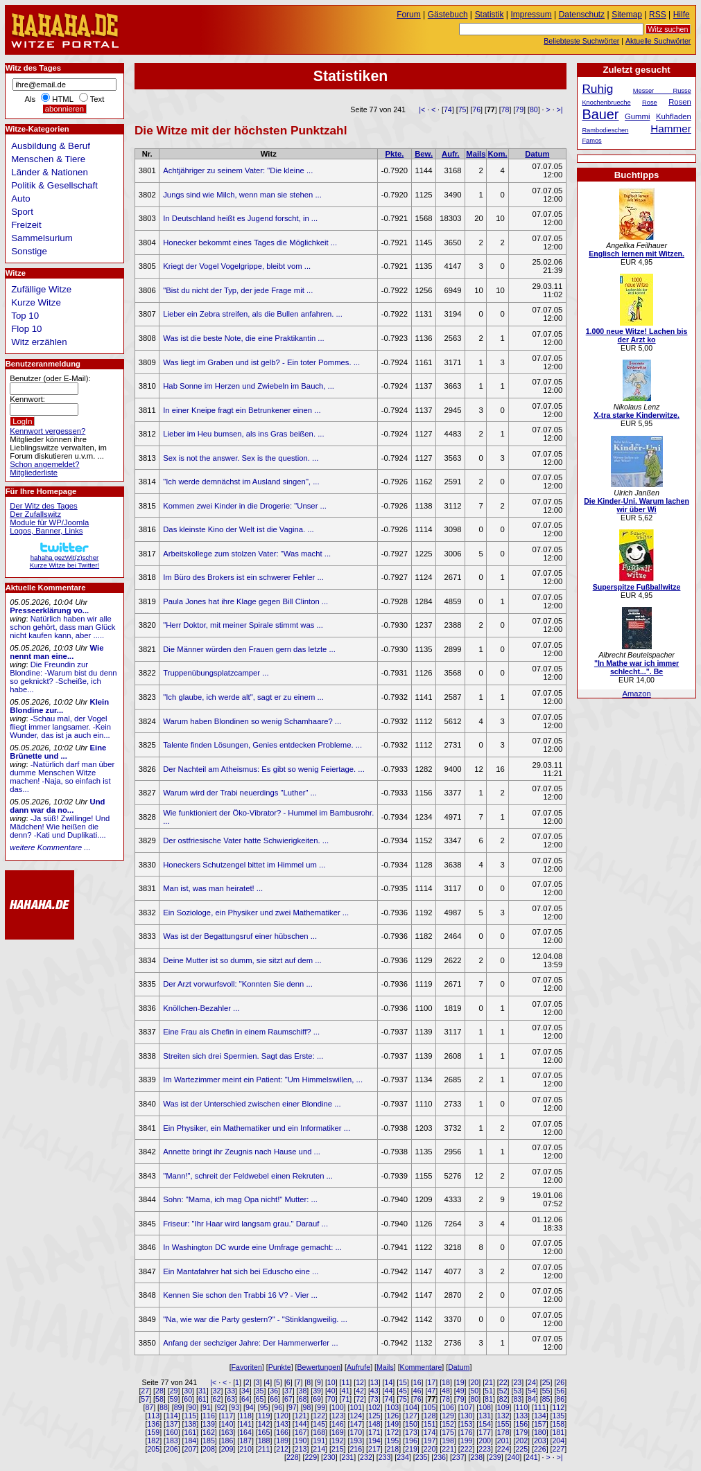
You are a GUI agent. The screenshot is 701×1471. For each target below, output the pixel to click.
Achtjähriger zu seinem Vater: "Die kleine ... (238, 170)
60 (188, 1399)
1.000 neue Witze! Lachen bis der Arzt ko (637, 335)
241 (532, 1457)
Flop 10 (26, 329)
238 (476, 1457)
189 (282, 1440)
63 (231, 1399)
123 (337, 1415)
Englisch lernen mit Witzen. (636, 253)
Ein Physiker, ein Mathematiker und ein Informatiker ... (256, 1128)
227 (558, 1449)
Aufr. (451, 154)
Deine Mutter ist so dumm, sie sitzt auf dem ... (242, 960)
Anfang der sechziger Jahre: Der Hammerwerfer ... (250, 1343)
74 (448, 109)
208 (208, 1449)
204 (558, 1440)
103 (393, 1407)
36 (274, 1390)
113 (153, 1415)
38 (303, 1390)
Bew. (424, 154)
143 (282, 1424)
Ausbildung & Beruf (50, 146)
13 (374, 1382)
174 (430, 1432)
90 (192, 1407)
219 (411, 1449)
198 (448, 1440)
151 (430, 1424)
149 (393, 1424)
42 (360, 1390)
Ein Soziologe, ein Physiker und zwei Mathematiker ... (256, 912)
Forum (409, 14)
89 (178, 1407)
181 (558, 1432)
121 (301, 1415)
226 (540, 1449)
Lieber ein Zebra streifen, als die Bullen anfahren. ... (253, 314)
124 (355, 1415)
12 (360, 1382)
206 (172, 1449)
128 (430, 1415)
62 (217, 1399)
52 (503, 1390)
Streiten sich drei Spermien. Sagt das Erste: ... (243, 1056)
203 (540, 1440)
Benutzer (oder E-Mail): (50, 378)
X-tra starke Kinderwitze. (637, 415)
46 (417, 1390)
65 (260, 1399)
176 (466, 1432)
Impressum (531, 14)
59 (174, 1399)
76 (476, 109)
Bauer (600, 114)
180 (540, 1432)
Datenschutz (582, 14)
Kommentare (421, 1367)
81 (489, 1399)
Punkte (279, 1367)
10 (331, 1382)
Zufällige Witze (41, 289)
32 (217, 1390)
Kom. (497, 154)
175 (448, 1432)
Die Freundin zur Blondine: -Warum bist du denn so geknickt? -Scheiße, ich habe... (63, 677)
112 (558, 1407)
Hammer (670, 128)
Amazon (636, 693)
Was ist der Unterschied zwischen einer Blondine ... (251, 1104)
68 (303, 1399)
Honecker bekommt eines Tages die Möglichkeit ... (250, 242)
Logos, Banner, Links (46, 531)
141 (245, 1424)
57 (145, 1399)
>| (560, 109)
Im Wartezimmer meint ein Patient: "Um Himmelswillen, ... (263, 1079)
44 (388, 1390)
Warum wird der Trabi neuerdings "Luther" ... (240, 793)
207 (190, 1449)
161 (190, 1432)
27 (145, 1390)
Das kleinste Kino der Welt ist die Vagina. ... (238, 529)
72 (360, 1399)
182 (153, 1440)
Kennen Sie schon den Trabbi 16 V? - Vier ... (240, 1295)
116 (208, 1415)
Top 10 (25, 315)
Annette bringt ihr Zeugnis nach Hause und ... (241, 1151)
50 (474, 1390)
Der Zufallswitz (35, 514)
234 (403, 1457)
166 (282, 1432)
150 (411, 1424)
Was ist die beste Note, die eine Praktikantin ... (243, 338)
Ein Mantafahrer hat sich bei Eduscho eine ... (240, 1271)
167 (301, 1432)
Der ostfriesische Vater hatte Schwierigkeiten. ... (246, 840)
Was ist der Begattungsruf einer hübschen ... (240, 936)
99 (321, 1407)
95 (264, 1407)
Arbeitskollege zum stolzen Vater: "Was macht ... (247, 553)
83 (517, 1399)
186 (227, 1440)
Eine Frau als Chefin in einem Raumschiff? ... (241, 1032)
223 (484, 1449)
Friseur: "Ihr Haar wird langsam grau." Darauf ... (245, 1223)
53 (517, 1390)
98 (307, 1407)
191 (319, 1440)
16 (417, 1382)
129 (448, 1415)
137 (172, 1424)
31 (202, 1390)
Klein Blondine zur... (59, 706)
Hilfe (681, 14)
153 (466, 1424)
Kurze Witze (36, 302)
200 (484, 1440)
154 (484, 1424)
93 (235, 1407)
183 (172, 1440)
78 (505, 109)
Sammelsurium (41, 238)
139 (208, 1424)
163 (227, 1432)
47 (431, 1390)
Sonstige (29, 251)
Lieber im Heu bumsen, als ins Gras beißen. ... (243, 434)
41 (346, 1390)
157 (540, 1424)
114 (172, 1415)
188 (264, 1440)
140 (227, 1424)
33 (231, 1390)
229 (310, 1457)
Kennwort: (27, 399)
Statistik (489, 14)
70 (331, 1399)
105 (430, 1407)
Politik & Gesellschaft (54, 185)
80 (534, 109)
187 (245, 1440)
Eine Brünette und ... (58, 751)
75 (462, 109)
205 (153, 1449)
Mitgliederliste (34, 472)
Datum (537, 154)
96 (278, 1407)
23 (517, 1382)
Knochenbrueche (606, 102)
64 (245, 1399)
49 (460, 1390)
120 (282, 1415)
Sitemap (627, 14)
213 (301, 1449)
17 (431, 1382)
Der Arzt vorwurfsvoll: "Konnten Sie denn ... (238, 984)
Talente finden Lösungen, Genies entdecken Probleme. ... (262, 745)
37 (288, 1390)
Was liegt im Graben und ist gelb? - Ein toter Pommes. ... (261, 362)
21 (489, 1382)
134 (540, 1415)
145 (319, 1424)
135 (558, 1415)
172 (393, 1432)
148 (374, 1424)
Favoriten (247, 1367)
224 (503, 1449)
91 (206, 1407)
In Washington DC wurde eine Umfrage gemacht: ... (252, 1247)
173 (411, 1432)
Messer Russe (662, 90)
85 (546, 1399)
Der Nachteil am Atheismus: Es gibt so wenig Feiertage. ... (264, 769)
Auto (20, 198)
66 (274, 1399)
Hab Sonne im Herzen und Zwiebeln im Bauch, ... (248, 386)
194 (374, 1440)
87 (149, 1407)
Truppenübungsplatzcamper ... (215, 673)
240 (513, 1457)
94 (249, 1407)
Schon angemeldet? (44, 464)
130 (466, 1415)
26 (560, 1382)
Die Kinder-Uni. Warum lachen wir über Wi (636, 505)
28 (159, 1390)
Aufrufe (358, 1367)
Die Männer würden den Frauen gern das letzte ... (249, 649)
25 (546, 1382)
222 (466, 1449)
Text (97, 99)
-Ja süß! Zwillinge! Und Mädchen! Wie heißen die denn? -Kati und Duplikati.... (60, 826)
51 (489, 1390)
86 (560, 1399)
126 (393, 1415)
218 (393, 1449)
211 (264, 1449)
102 (374, 1407)
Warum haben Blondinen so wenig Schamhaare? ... (252, 721)
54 (532, 1390)
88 (163, 1407)
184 (190, 1440)
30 (188, 1390)
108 (484, 1407)
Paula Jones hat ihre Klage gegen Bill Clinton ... (245, 601)
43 (374, 1390)
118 (245, 1415)
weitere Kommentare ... (50, 847)
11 (346, 1382)
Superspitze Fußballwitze (637, 587)
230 (329, 1457)
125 (374, 1415)
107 (466, 1407)
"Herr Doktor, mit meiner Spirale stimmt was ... (243, 625)
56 (560, 1390)
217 (374, 1449)
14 (388, 1382)
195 (393, 1440)
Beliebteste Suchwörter (581, 41)
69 (317, 1399)
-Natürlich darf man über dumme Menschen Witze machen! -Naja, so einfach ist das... (62, 776)
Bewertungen (319, 1367)
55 (546, 1390)
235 (421, 1457)
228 (292, 1457)
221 (448, 1449)
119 (264, 1415)
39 (317, 1390)
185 (208, 1440)
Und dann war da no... (57, 806)
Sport (22, 211)
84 (532, 1399)
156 (521, 1424)
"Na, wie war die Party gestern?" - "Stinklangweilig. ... (255, 1319)
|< (422, 109)
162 (208, 1432)
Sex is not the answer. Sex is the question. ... (240, 458)
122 (319, 1415)
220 (430, 1449)
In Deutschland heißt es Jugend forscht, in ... (240, 218)
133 (521, 1415)
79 (519, 109)
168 (319, 1432)
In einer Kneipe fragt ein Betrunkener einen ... (241, 410)
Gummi (637, 116)
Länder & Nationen (49, 172)
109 (503, 1407)
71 (346, 1399)
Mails (475, 154)
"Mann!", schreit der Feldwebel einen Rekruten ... (248, 1176)
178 (503, 1432)
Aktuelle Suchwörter (658, 41)
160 (172, 1432)
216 (355, 1449)
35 (260, 1390)
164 (245, 1432)
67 (288, 1399)
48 (446, 1390)
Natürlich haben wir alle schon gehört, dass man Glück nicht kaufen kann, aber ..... (62, 627)
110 (521, 1407)
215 (337, 1449)
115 (190, 1415)
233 (385, 1457)
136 (153, 1424)
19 (460, 1382)
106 (448, 1407)
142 (264, 1424)
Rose (649, 102)
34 (245, 1390)
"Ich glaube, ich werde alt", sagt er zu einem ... (243, 697)
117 (227, 1415)
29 (174, 1390)
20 (474, 1382)
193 (355, 1440)
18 (446, 1382)
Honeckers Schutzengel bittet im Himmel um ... (244, 865)
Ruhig (597, 89)
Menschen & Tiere (48, 159)
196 (411, 1440)
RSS (657, 14)
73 (374, 1399)
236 (439, 1457)
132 (503, 1415)
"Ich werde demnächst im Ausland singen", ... (241, 481)
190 (301, 1440)
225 (521, 1449)
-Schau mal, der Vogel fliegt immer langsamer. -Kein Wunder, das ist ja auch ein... (60, 726)
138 (190, 1424)
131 (484, 1415)
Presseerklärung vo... (49, 610)
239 (495, 1457)
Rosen (679, 102)
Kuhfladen (673, 116)
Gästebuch (448, 14)
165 (264, 1432)
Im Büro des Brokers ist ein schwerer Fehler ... (243, 577)
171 (374, 1432)
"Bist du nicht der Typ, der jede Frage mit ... (238, 290)
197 (430, 1440)
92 (221, 1407)
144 (301, 1424)
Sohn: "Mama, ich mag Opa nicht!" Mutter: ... (240, 1199)
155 (503, 1424)
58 (159, 1399)
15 (403, 1382)
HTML (62, 99)
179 (521, 1432)
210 (245, 1449)
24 (532, 1382)
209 (227, 1449)
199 (466, 1440)
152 (448, 1424)
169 (337, 1432)
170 (355, 1432)
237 (458, 1457)
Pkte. (394, 154)
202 (521, 1440)
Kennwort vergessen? (47, 431)
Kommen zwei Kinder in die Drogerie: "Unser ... (245, 506)
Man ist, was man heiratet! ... (213, 888)
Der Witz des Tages (43, 506)
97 (292, 1407)
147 (355, 1424)
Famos (591, 140)
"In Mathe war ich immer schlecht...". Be (636, 667)
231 (348, 1457)
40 (331, 1390)
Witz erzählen (39, 342)
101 (355, 1407)
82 (503, 1399)
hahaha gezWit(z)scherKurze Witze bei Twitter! (64, 557)
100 (337, 1407)
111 (540, 1407)
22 (503, 1382)
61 (202, 1399)
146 (337, 1424)
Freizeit (26, 225)
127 (411, 1415)
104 (411, 1407)
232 (366, 1457)
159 (153, 1432)
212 (282, 1449)
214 (319, 1449)
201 (503, 1440)
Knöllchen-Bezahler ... (201, 1008)
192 (337, 1440)
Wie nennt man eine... (56, 652)
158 (558, 1424)
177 (484, 1432)
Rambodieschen (605, 130)
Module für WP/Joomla (49, 522)
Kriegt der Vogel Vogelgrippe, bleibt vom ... (237, 266)
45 (403, 1390)
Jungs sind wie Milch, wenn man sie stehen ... (242, 195)
